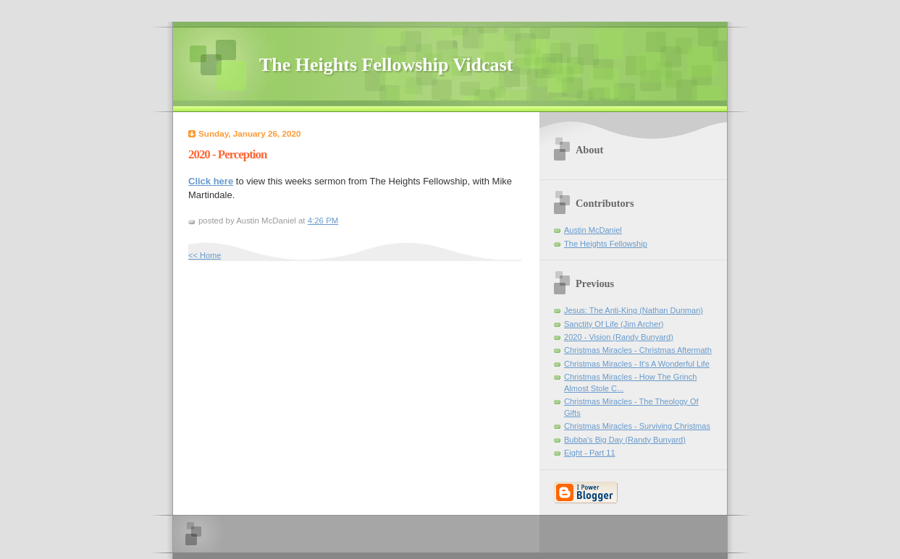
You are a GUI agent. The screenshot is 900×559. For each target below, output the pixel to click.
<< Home (204, 255)
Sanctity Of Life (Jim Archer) (614, 324)
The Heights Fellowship (605, 243)
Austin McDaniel (593, 230)
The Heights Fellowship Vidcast (386, 64)
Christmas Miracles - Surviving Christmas (637, 426)
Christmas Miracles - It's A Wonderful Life (637, 363)
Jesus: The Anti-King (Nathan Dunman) (633, 310)
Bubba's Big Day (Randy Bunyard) (625, 439)
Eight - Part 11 (589, 452)
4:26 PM (323, 220)
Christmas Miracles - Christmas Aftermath (638, 350)
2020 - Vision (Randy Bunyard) (618, 337)
